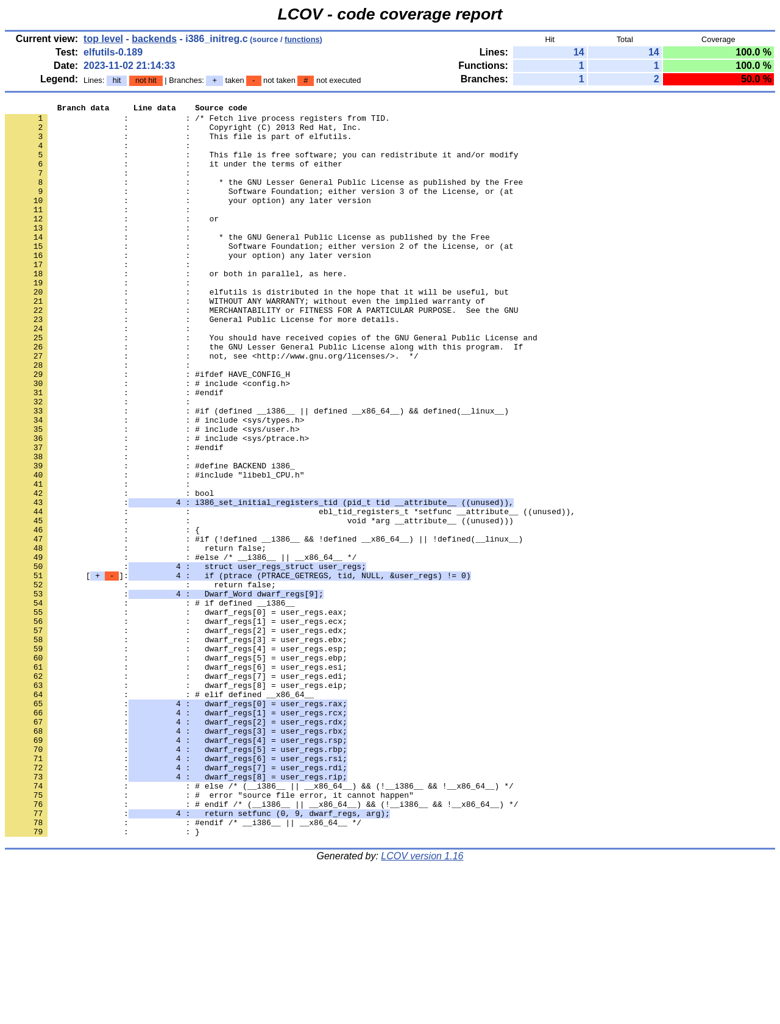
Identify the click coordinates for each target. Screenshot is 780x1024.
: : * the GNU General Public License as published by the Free (247, 264)
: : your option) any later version (188, 220)
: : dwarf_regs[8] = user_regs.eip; (176, 802)
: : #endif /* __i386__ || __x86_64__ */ (183, 966)
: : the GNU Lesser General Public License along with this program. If (264, 395)
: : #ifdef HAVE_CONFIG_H (147, 428)
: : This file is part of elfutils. (178, 143)
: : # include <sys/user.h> (152, 494)
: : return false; (135, 637)
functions (302, 39)
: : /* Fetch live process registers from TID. (197, 121)
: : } (102, 977)
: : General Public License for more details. (202, 362)
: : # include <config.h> (147, 439)
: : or (112, 242)
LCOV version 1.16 (422, 1002)
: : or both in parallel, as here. (176, 308)
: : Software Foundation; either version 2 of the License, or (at (259, 275)
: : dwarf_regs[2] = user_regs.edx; (176, 736)
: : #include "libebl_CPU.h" (154, 549)
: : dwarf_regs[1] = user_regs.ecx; (176, 725)
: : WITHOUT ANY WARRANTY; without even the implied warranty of (245, 340)
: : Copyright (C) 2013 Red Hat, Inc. (183, 132)
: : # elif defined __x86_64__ (159, 812)
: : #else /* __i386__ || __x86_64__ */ (180, 648)
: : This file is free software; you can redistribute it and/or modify (261, 165)
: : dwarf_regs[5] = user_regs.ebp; (176, 769)
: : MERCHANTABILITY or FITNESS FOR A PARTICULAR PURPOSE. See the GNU (261, 351)
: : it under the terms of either (173, 176)
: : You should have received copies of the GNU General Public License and (271, 384)
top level (103, 39)
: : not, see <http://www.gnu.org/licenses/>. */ (212, 406)
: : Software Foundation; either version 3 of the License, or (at (259, 209)
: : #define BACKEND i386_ (150, 538)
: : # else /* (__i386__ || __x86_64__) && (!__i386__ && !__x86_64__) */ (259, 922)
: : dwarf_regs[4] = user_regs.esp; (176, 758)
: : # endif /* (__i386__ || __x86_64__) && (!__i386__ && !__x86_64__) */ (261, 944)
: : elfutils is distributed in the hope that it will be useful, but (257, 329)
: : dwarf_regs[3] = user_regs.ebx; (176, 747)
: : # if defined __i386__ (150, 703)
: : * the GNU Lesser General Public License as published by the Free (264, 198)
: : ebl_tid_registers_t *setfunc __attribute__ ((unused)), (290, 593)
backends (154, 39)
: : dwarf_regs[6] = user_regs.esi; (176, 780)
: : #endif (114, 450)
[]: (237, 670)
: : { (102, 615)
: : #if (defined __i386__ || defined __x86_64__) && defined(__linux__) (257, 472)
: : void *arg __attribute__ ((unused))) (259, 604)
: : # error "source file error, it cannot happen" (209, 933)
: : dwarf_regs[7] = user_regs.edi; (176, 791)
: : (100, 154)
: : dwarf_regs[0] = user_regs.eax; (176, 714)
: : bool (109, 571)
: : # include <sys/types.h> (154, 483)
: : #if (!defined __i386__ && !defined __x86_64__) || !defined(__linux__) (264, 626)
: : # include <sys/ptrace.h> (157, 505)
